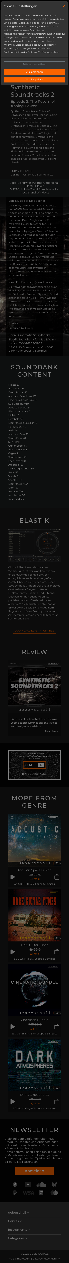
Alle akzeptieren (34, 79)
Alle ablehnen (34, 71)
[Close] (64, 6)
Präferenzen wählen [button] (34, 64)
